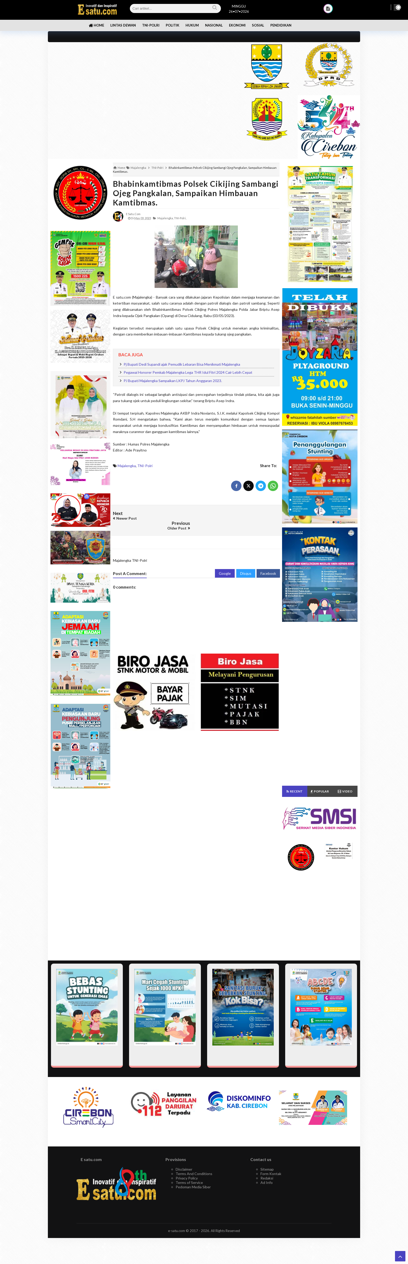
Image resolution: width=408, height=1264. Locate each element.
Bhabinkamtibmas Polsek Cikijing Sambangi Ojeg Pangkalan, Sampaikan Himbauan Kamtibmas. (196, 193)
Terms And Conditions (194, 1173)
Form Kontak (270, 1173)
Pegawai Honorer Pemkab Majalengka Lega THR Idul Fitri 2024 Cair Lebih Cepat (188, 372)
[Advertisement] (139, 78)
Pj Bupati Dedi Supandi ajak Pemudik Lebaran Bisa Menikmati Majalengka (182, 364)
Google (225, 563)
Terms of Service (189, 1182)
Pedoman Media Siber (193, 1187)
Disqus (245, 563)
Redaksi (266, 1178)
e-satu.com (176, 1231)
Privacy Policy (187, 1178)
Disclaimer (184, 1169)
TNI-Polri (144, 465)
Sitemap (267, 1169)
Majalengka (127, 465)
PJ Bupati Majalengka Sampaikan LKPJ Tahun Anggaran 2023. (173, 380)
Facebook (268, 563)
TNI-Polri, (180, 218)
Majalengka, (165, 218)
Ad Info (266, 1182)
